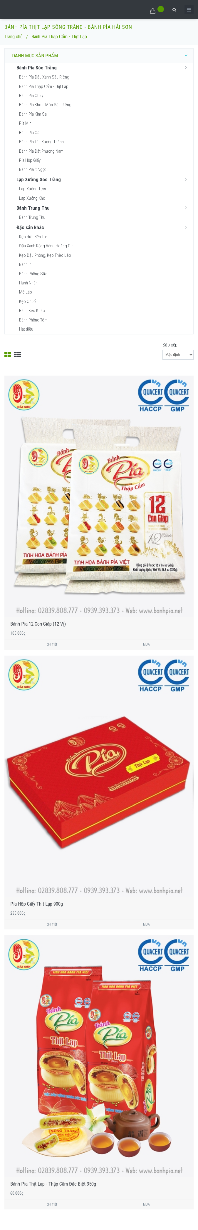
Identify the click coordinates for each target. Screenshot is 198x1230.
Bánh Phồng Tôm (33, 320)
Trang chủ (13, 36)
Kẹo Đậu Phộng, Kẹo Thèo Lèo (45, 255)
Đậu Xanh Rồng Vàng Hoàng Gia (46, 246)
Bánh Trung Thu (103, 207)
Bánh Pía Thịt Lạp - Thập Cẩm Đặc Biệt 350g (53, 1184)
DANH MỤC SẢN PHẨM (101, 55)
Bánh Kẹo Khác (32, 310)
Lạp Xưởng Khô (32, 198)
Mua (146, 644)
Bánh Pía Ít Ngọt (32, 169)
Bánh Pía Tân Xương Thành (41, 141)
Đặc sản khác (103, 227)
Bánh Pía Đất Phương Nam (41, 151)
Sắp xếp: (170, 345)
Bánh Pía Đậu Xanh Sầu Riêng (44, 77)
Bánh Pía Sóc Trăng (103, 67)
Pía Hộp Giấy (30, 160)
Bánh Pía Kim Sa (33, 114)
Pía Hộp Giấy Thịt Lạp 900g (36, 904)
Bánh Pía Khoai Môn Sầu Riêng (45, 104)
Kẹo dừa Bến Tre (33, 236)
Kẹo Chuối (27, 301)
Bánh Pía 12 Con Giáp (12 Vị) (38, 624)
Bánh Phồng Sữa (33, 273)
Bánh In (25, 264)
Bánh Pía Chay (31, 95)
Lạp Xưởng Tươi (32, 188)
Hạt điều (26, 329)
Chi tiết (51, 644)
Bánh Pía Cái (29, 132)
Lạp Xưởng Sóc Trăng (103, 179)
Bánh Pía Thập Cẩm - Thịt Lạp (43, 86)
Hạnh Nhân (28, 283)
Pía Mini (25, 123)
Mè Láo (25, 292)
